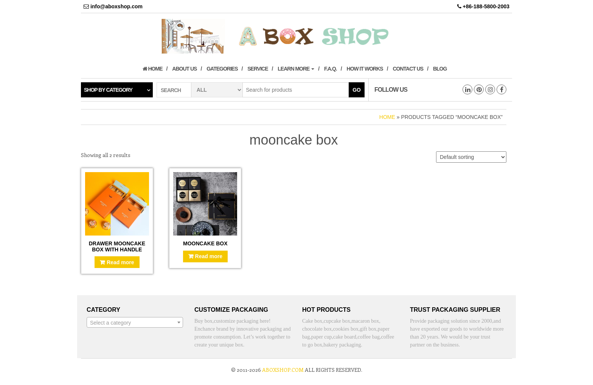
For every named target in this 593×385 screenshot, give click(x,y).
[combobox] (135, 322)
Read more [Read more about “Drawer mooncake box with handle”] (120, 262)
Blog (440, 69)
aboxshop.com (283, 369)
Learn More (296, 69)
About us (184, 69)
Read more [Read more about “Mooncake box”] (208, 256)
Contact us (408, 69)
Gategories (222, 69)
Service (257, 69)
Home (153, 69)
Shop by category (108, 90)
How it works (365, 69)
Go (356, 90)
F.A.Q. (330, 69)
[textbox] (135, 322)
